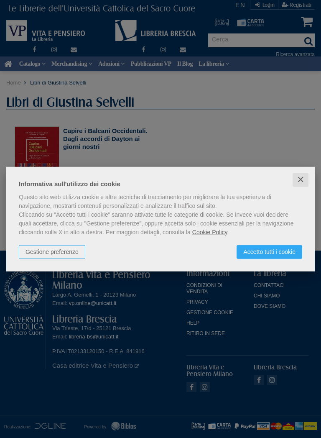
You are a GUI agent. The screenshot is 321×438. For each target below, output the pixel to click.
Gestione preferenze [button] (52, 251)
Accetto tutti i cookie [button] (269, 251)
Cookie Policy (209, 232)
